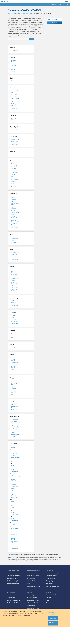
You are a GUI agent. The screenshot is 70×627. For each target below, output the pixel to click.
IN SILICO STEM (13, 119)
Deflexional (14, 381)
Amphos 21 (14, 81)
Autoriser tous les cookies (53, 623)
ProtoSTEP (14, 181)
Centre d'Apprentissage (52, 573)
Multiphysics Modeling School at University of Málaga (14, 368)
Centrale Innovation (14, 169)
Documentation (31, 605)
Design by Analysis (13, 61)
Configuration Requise (13, 581)
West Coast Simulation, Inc (15, 456)
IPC (12, 177)
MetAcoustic (14, 179)
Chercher (31, 39)
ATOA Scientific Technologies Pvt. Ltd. (15, 238)
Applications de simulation (34, 586)
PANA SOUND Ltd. (15, 91)
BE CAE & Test (15, 252)
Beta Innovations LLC (15, 476)
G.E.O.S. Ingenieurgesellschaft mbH (16, 203)
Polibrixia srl (14, 259)
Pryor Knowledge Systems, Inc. (14, 495)
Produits (9, 573)
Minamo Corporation (14, 277)
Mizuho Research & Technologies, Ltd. (14, 283)
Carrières (48, 597)
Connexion (53, 4)
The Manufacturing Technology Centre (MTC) (15, 427)
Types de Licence (11, 578)
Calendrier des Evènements (14, 600)
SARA (12, 465)
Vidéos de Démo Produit (33, 575)
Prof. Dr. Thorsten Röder (15, 211)
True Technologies (14, 547)
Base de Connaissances (33, 600)
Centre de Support (31, 595)
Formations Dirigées (51, 575)
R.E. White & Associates (14, 529)
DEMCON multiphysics (14, 318)
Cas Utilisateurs (31, 578)
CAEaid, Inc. (14, 534)
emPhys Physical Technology (14, 197)
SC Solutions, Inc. (14, 460)
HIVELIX (13, 174)
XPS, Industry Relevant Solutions (14, 69)
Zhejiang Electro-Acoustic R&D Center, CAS (15, 106)
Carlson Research (13, 479)
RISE (12, 395)
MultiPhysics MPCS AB (14, 391)
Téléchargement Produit (33, 608)
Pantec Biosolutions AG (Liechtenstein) (15, 407)
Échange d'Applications (52, 581)
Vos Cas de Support (32, 597)
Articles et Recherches (32, 581)
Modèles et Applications (33, 573)
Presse (48, 600)
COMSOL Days (11, 597)
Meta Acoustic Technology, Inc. (15, 452)
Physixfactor (14, 323)
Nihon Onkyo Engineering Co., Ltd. (14, 289)
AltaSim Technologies (14, 470)
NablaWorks (14, 321)
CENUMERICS (15, 50)
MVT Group (14, 94)
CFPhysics (14, 154)
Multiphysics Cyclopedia (52, 586)
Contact (61, 4)
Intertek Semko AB (15, 384)
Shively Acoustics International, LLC (14, 540)
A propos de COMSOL (51, 595)
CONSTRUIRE (15, 172)
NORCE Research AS (14, 334)
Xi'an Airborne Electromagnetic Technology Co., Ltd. (15, 99)
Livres (28, 583)
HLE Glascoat (14, 242)
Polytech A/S (14, 142)
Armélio (13, 164)
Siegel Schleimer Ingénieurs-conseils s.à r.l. (15, 303)
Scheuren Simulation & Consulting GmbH (14, 222)
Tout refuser (53, 618)
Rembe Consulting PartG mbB (14, 216)
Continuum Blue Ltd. (14, 422)
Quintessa (13, 432)
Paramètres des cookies (53, 613)
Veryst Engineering (14, 489)
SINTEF (13, 337)
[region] (35, 618)
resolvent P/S (14, 144)
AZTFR (13, 448)
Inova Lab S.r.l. (15, 257)
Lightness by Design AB (14, 387)
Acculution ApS (15, 139)
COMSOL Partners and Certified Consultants (20, 13)
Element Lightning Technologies (14, 484)
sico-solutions (15, 227)
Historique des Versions (13, 583)
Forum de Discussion (51, 578)
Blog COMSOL (49, 583)
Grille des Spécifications (13, 575)
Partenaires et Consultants (33, 603)
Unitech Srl (14, 254)
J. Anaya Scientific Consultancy (14, 360)
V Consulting (15, 130)
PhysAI (13, 524)
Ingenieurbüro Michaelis (15, 207)
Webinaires (10, 595)
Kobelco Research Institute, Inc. (14, 272)
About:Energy (14, 419)
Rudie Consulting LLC (15, 502)
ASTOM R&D (14, 269)
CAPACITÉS (14, 166)
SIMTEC (13, 184)
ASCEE (13, 315)
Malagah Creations (13, 64)
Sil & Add (13, 186)
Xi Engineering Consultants (15, 435)
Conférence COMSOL (12, 603)
